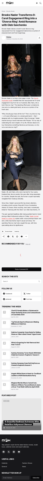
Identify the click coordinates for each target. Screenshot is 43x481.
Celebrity (16, 231)
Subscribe (36, 478)
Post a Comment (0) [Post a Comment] (21, 269)
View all (28, 244)
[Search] (40, 3)
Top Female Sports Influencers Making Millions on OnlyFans (25, 323)
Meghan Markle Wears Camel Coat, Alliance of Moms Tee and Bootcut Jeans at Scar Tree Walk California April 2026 (26, 385)
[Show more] (26, 236)
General (4, 466)
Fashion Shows (27, 463)
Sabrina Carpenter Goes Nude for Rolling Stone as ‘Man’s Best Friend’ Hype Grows (26, 333)
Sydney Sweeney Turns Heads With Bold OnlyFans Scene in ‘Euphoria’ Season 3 (26, 354)
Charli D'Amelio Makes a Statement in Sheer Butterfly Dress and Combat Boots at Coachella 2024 (25, 313)
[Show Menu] (2, 3)
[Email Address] (15, 478)
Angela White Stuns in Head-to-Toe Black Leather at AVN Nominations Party (26, 374)
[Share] (39, 38)
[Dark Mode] (37, 3)
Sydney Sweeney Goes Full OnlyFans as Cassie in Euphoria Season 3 (25, 364)
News (24, 466)
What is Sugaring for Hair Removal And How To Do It (25, 343)
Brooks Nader (10, 11)
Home (3, 11)
